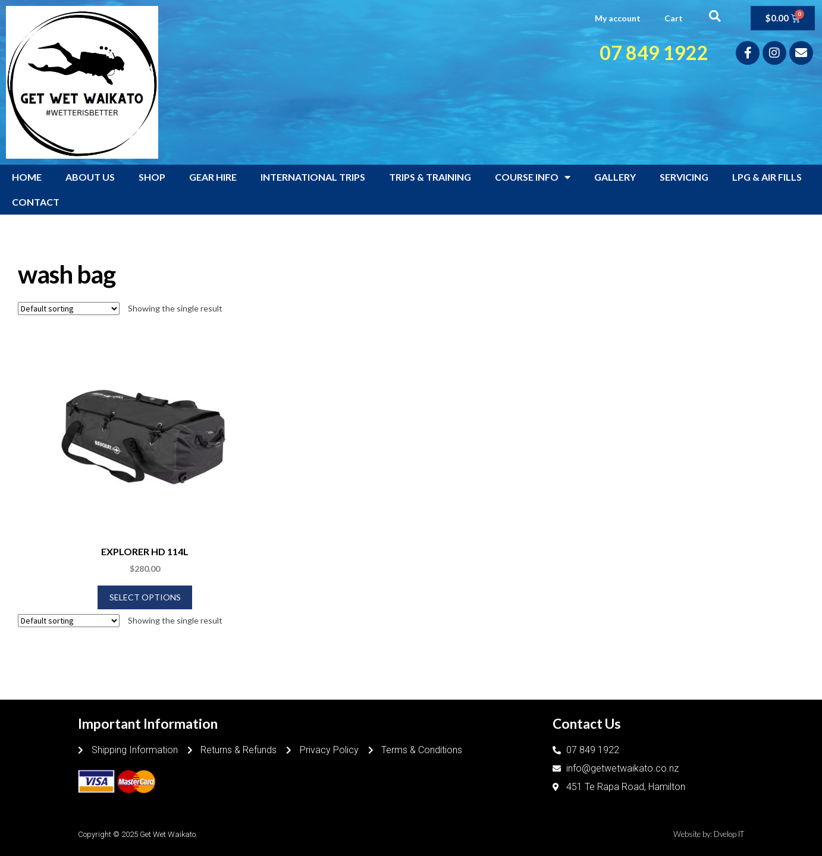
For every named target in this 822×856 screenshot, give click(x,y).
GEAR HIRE (213, 176)
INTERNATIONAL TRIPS (313, 176)
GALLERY (615, 176)
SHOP (152, 176)
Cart (673, 18)
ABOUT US (90, 176)
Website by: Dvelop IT (708, 834)
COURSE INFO (532, 177)
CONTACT (35, 201)
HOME (27, 176)
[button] (714, 16)
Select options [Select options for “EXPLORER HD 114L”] (145, 597)
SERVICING (684, 176)
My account (618, 18)
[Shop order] (69, 308)
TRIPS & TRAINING (430, 176)
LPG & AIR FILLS (767, 176)
